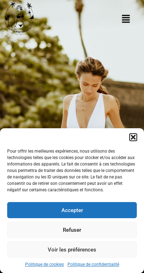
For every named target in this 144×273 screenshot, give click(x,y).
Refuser (72, 230)
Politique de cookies (44, 264)
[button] (133, 137)
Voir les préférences (72, 249)
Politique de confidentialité (93, 264)
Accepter (72, 210)
